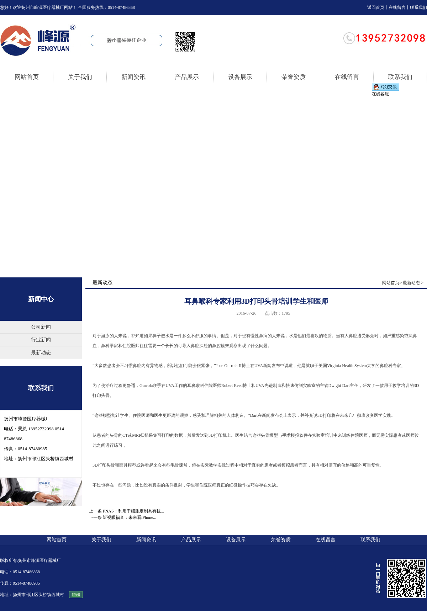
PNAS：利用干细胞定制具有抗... (133, 511)
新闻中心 (41, 299)
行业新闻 (41, 339)
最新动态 (41, 352)
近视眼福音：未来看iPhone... (129, 517)
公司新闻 (41, 327)
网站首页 (390, 282)
